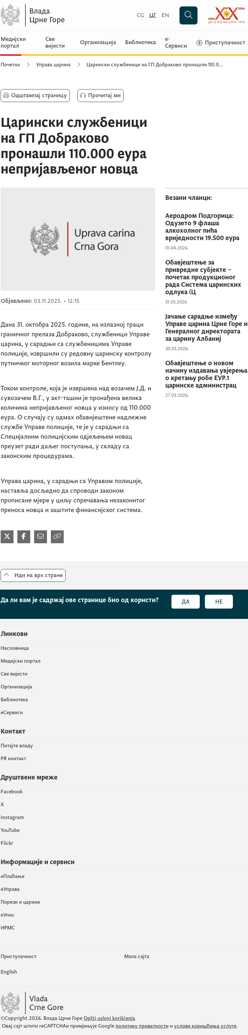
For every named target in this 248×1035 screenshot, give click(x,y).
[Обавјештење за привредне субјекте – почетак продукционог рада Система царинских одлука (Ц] (206, 277)
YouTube (10, 830)
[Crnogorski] (140, 15)
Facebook (12, 791)
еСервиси (12, 712)
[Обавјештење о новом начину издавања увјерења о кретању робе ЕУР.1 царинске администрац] (206, 374)
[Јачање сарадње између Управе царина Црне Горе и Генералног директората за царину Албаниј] (206, 328)
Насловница (15, 648)
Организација (98, 42)
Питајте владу (17, 745)
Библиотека (140, 42)
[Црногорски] (152, 15)
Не (219, 601)
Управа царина (53, 64)
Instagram (12, 817)
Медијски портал (13, 42)
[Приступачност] (221, 43)
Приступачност (18, 956)
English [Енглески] (9, 972)
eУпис (7, 915)
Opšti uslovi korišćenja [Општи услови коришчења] (109, 1018)
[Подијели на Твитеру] (7, 536)
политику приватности (142, 1026)
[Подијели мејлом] (40, 536)
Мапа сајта (136, 956)
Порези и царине (20, 902)
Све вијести (55, 42)
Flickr (7, 843)
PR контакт (13, 758)
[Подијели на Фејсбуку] (23, 536)
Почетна (10, 64)
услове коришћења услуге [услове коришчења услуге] (205, 1026)
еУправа (10, 889)
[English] (165, 15)
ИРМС (8, 928)
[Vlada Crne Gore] (63, 15)
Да (185, 601)
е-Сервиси (176, 42)
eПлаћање (12, 876)
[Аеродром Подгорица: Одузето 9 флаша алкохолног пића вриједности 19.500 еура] (206, 227)
